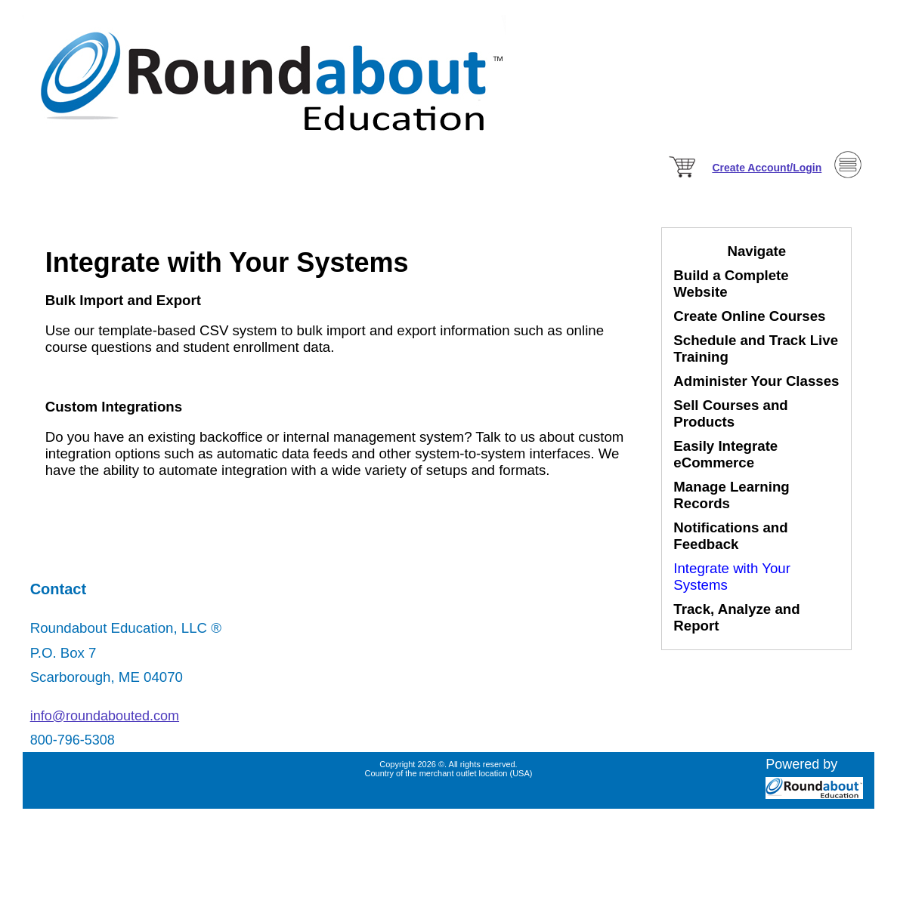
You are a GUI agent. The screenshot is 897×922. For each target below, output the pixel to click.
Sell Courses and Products (730, 413)
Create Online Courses (749, 316)
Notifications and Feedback (730, 536)
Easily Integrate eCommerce (725, 454)
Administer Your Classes (756, 381)
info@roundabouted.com (104, 715)
